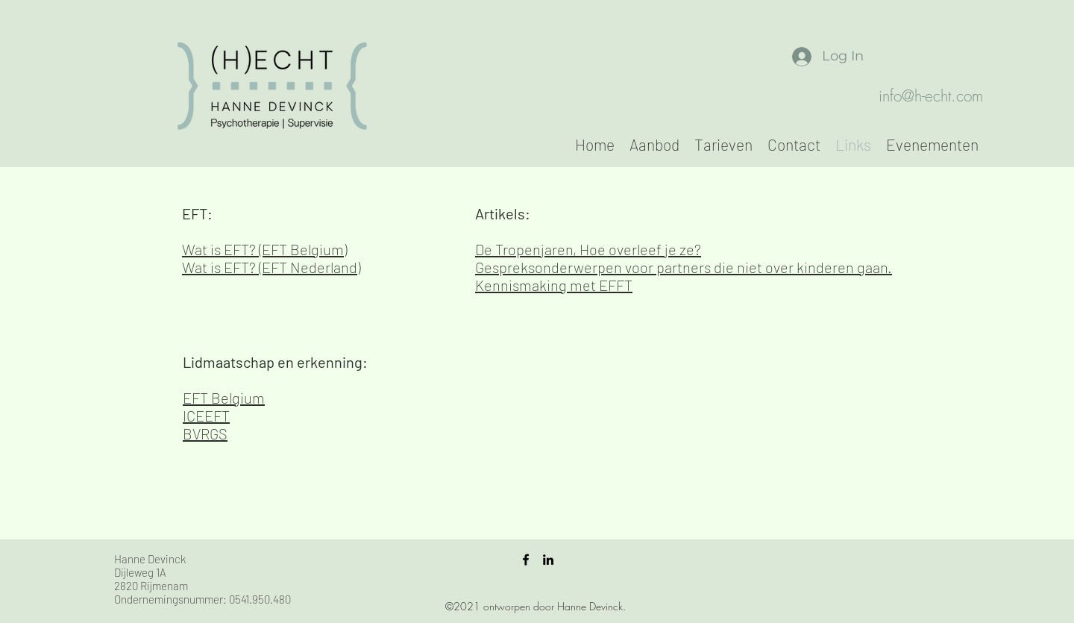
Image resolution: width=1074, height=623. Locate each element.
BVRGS (205, 433)
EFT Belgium (224, 398)
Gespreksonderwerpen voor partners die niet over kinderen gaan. (683, 267)
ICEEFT (206, 416)
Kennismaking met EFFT (553, 285)
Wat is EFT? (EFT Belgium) (264, 249)
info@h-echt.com (931, 96)
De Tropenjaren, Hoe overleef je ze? (588, 249)
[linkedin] (548, 559)
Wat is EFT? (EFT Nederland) (271, 267)
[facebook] (525, 559)
